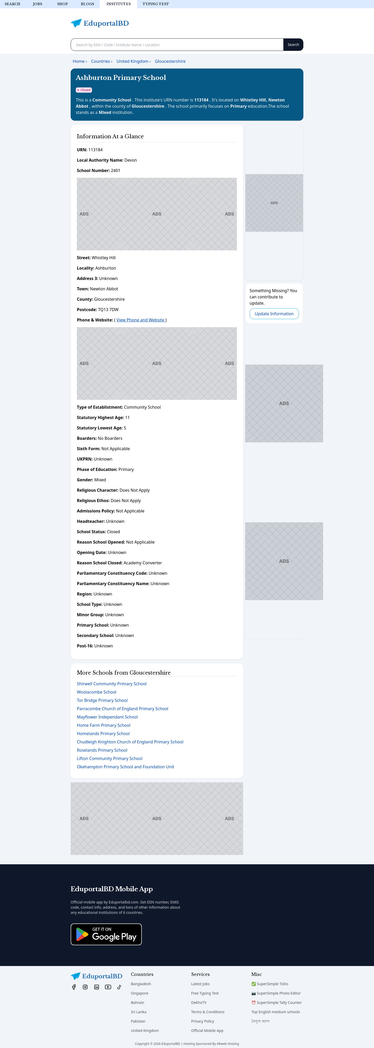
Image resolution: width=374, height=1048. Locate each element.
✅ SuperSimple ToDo (269, 983)
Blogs (87, 4)
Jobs (37, 4)
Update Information (274, 314)
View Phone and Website (140, 320)
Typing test (156, 4)
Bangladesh (141, 983)
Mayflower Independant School (107, 717)
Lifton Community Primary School (109, 758)
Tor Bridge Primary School (102, 700)
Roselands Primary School (102, 750)
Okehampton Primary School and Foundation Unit (125, 767)
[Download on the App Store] (106, 934)
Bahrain (137, 1002)
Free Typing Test (205, 993)
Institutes (118, 4)
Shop (62, 4)
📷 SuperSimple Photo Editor (276, 993)
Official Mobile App (207, 1030)
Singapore (139, 993)
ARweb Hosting (228, 1044)
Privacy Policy (202, 1021)
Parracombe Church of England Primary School (122, 708)
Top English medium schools (275, 1011)
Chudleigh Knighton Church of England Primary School (130, 742)
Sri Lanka (138, 1011)
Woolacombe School (96, 692)
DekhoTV (198, 1002)
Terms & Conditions (208, 1011)
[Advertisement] (157, 214)
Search (12, 4)
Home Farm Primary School (103, 725)
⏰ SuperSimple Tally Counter (276, 1002)
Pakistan (138, 1021)
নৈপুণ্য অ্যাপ (260, 1021)
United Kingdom (145, 1030)
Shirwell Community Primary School (111, 684)
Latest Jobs (200, 983)
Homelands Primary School (103, 733)
